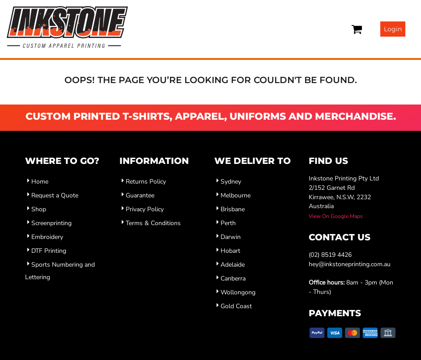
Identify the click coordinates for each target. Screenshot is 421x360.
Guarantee (140, 195)
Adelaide (233, 264)
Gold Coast (236, 306)
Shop (38, 209)
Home (39, 181)
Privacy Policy (145, 209)
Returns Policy (146, 181)
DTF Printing (48, 251)
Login (393, 29)
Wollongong (238, 292)
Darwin (231, 237)
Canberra (233, 278)
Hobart (230, 251)
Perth (228, 223)
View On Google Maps (336, 216)
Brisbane (233, 209)
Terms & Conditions (153, 223)
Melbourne (236, 195)
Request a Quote (54, 195)
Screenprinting (51, 223)
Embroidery (47, 237)
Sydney (231, 181)
